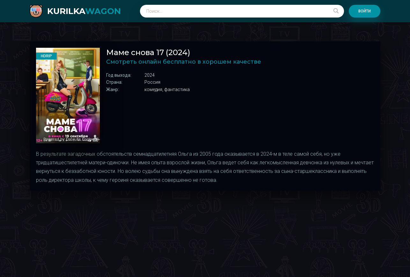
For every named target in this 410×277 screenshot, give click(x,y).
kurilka (84, 11)
